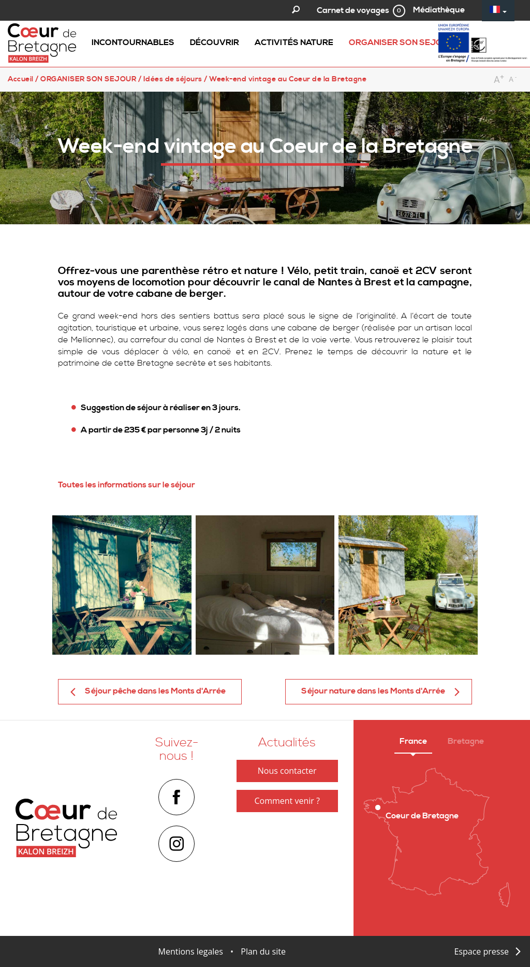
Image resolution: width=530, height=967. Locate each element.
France (413, 741)
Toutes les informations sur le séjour (127, 485)
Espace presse (481, 951)
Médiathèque (439, 10)
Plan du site (263, 951)
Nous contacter (287, 770)
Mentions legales (190, 951)
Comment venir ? (286, 800)
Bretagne (466, 741)
